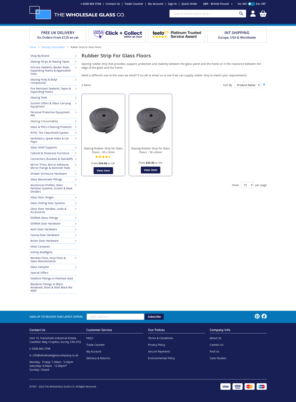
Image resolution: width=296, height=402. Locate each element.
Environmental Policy (161, 358)
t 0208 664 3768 (91, 4)
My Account (155, 4)
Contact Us (113, 4)
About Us (215, 338)
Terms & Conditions (160, 338)
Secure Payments (159, 351)
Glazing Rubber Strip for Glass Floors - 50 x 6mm (150, 150)
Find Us (214, 351)
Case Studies (218, 358)
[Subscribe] (154, 317)
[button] (218, 4)
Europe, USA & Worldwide (237, 37)
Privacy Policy (156, 345)
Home (33, 47)
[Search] (241, 13)
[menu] (53, 173)
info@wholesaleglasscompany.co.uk (55, 355)
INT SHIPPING (237, 32)
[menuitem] (53, 56)
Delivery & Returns (98, 358)
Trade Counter (134, 4)
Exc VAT (261, 4)
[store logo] (77, 12)
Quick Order (189, 4)
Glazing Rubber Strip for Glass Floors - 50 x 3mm (103, 150)
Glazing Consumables (53, 47)
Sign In (172, 4)
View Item (103, 170)
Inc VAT (242, 4)
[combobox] (208, 13)
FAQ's (89, 338)
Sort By (227, 85)
